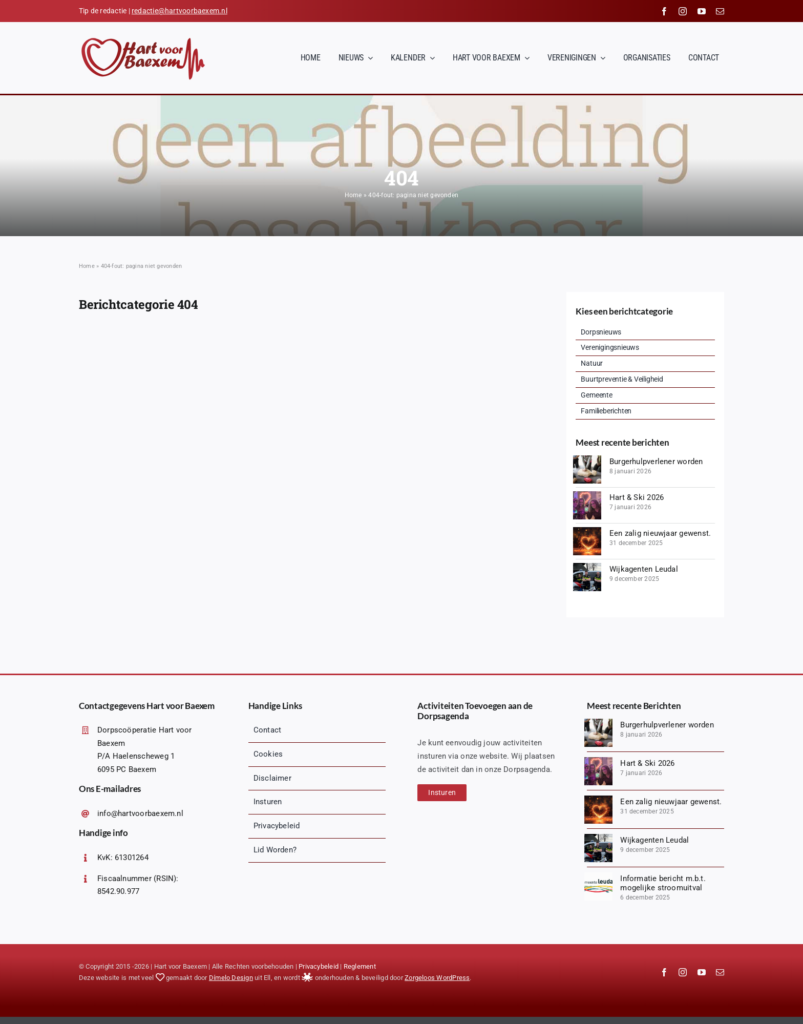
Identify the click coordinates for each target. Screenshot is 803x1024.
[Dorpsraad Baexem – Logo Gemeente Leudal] (598, 876)
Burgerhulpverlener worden (656, 461)
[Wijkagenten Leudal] (587, 566)
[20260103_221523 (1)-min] (587, 494)
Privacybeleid (319, 966)
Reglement (360, 966)
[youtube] (702, 11)
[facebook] (664, 11)
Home (353, 195)
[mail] (720, 11)
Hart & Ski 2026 (636, 497)
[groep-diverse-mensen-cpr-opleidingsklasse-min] (587, 459)
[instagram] (683, 11)
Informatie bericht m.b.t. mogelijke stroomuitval (663, 883)
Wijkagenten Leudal (643, 569)
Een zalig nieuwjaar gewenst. (660, 533)
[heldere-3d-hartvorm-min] (587, 530)
